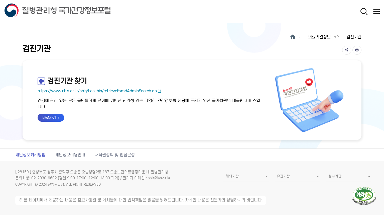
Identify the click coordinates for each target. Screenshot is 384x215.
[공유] (346, 50)
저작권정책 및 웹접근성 (115, 155)
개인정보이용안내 (70, 155)
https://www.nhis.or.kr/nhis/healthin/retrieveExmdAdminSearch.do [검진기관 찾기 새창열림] (99, 91)
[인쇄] (356, 50)
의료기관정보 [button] (322, 37)
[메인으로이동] (293, 37)
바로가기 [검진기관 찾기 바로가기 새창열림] (49, 117)
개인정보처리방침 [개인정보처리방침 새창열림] (30, 155)
